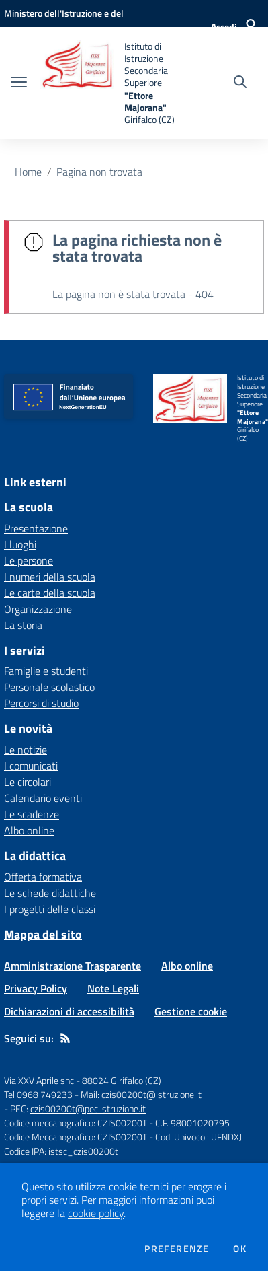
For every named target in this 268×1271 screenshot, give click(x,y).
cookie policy (96, 1213)
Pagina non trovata (99, 172)
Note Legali (113, 988)
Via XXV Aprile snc (39, 1080)
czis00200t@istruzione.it (151, 1094)
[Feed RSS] (65, 1038)
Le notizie (25, 749)
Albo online (29, 830)
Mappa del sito (43, 934)
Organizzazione (38, 609)
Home (28, 172)
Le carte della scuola (49, 593)
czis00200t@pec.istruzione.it (88, 1108)
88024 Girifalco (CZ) (121, 1080)
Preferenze (176, 1249)
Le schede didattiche (50, 893)
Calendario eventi (43, 798)
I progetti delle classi (49, 909)
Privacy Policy (35, 988)
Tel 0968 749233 (38, 1094)
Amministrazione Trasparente (72, 965)
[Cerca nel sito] (240, 83)
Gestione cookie (190, 1011)
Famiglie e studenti (46, 671)
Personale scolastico (49, 687)
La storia (23, 625)
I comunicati (31, 766)
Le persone (28, 560)
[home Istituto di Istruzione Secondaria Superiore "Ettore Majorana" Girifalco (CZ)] (107, 83)
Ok (240, 1249)
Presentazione (36, 528)
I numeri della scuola (49, 577)
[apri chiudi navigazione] (19, 83)
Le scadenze (31, 814)
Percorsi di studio (41, 703)
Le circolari (27, 782)
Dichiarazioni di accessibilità (69, 1011)
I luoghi (20, 544)
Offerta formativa (43, 877)
